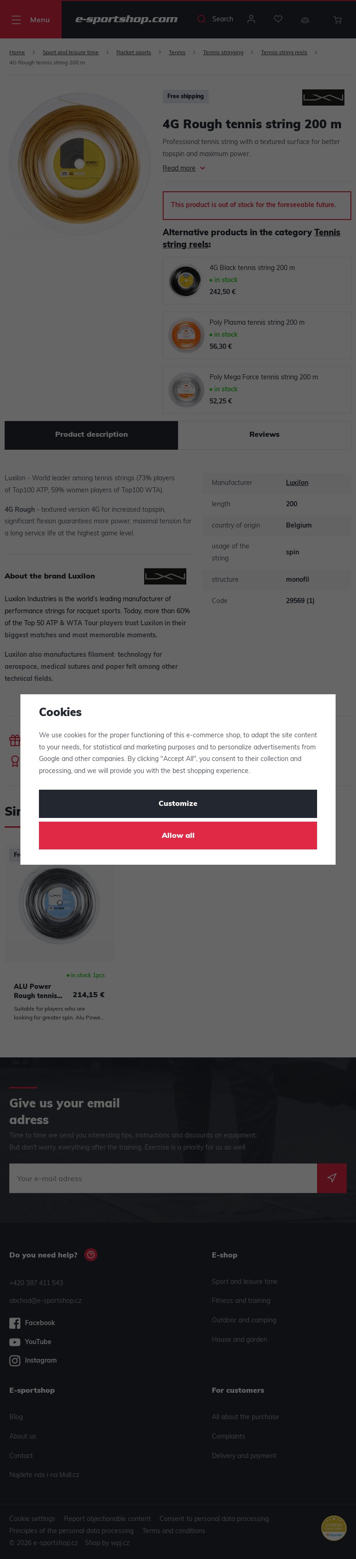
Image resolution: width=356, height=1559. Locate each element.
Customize (178, 804)
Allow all (178, 836)
